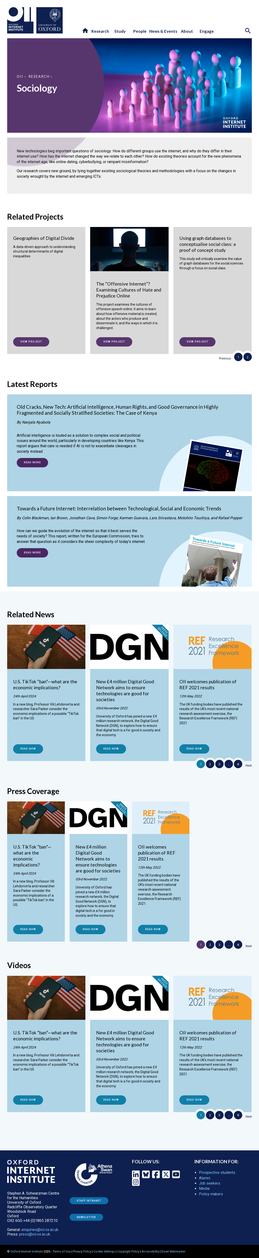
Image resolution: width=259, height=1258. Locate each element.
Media (204, 1188)
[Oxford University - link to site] (49, 20)
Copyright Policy (128, 1251)
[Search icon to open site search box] (248, 31)
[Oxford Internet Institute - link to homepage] (21, 20)
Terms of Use (62, 1251)
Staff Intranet (89, 1200)
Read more (32, 462)
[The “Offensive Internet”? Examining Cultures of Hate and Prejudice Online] (129, 283)
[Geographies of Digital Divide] (46, 247)
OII (20, 76)
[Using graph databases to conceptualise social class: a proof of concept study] (212, 253)
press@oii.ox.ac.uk (34, 1234)
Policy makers (211, 1194)
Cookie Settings (104, 1251)
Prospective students (217, 1172)
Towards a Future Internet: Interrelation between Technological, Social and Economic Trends (119, 508)
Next (249, 765)
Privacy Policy (82, 1251)
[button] (85, 31)
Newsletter (86, 1217)
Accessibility (150, 1251)
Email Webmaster (173, 1251)
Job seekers (209, 1183)
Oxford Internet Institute (27, 1251)
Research (39, 76)
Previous (225, 358)
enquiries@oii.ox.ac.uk (40, 1229)
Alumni (204, 1178)
